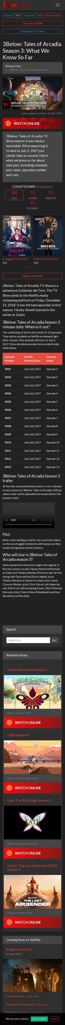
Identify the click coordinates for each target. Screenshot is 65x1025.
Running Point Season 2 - (26, 1004)
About (54, 1018)
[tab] (26, 267)
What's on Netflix (33, 276)
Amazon (8, 15)
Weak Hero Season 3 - (25, 1012)
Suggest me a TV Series (33, 31)
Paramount (29, 15)
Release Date (13, 66)
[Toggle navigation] (57, 5)
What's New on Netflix (49, 15)
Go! (54, 640)
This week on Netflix (32, 23)
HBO (18, 15)
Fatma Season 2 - (22, 996)
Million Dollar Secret (46, 258)
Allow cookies (39, 1018)
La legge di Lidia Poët (15, 258)
